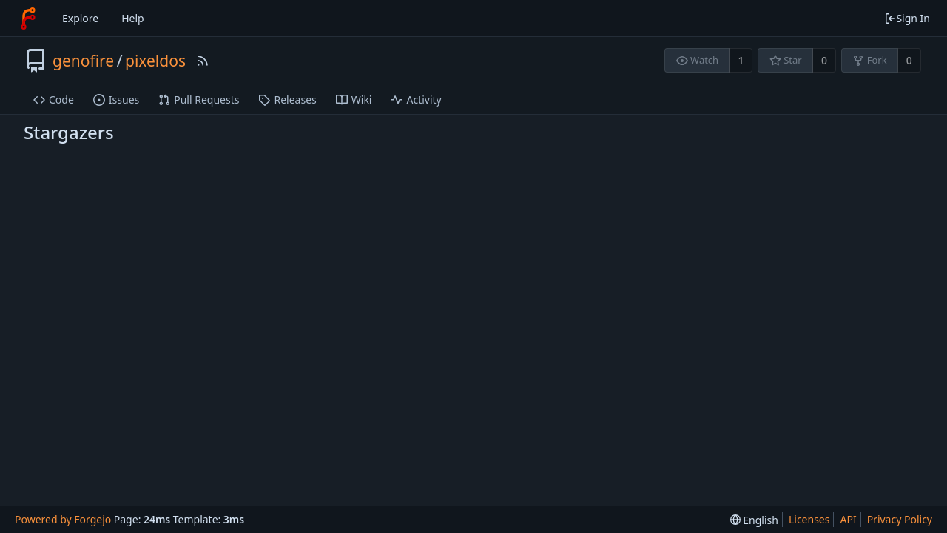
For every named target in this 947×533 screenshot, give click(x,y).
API (848, 519)
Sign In (907, 18)
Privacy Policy (899, 519)
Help (132, 18)
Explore (80, 18)
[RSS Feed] (202, 60)
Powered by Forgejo (63, 519)
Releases (287, 100)
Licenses (809, 519)
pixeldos (155, 60)
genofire (83, 60)
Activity (416, 100)
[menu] (754, 520)
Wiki (354, 100)
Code (53, 100)
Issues (116, 100)
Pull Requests (198, 100)
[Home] (28, 18)
